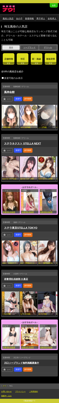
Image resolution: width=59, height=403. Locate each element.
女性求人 (52, 18)
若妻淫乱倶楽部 (9, 212)
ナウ (4, 386)
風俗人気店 (8, 18)
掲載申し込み (6, 396)
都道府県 (50, 59)
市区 (22, 59)
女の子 (19, 18)
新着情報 (29, 18)
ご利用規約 (33, 392)
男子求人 (40, 18)
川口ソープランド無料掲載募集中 (21, 363)
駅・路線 (36, 59)
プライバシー (20, 392)
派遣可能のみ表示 (12, 78)
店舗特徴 (8, 59)
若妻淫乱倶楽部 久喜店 (16, 279)
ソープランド (29, 47)
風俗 (11, 47)
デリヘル (48, 47)
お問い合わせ (6, 392)
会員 (54, 5)
